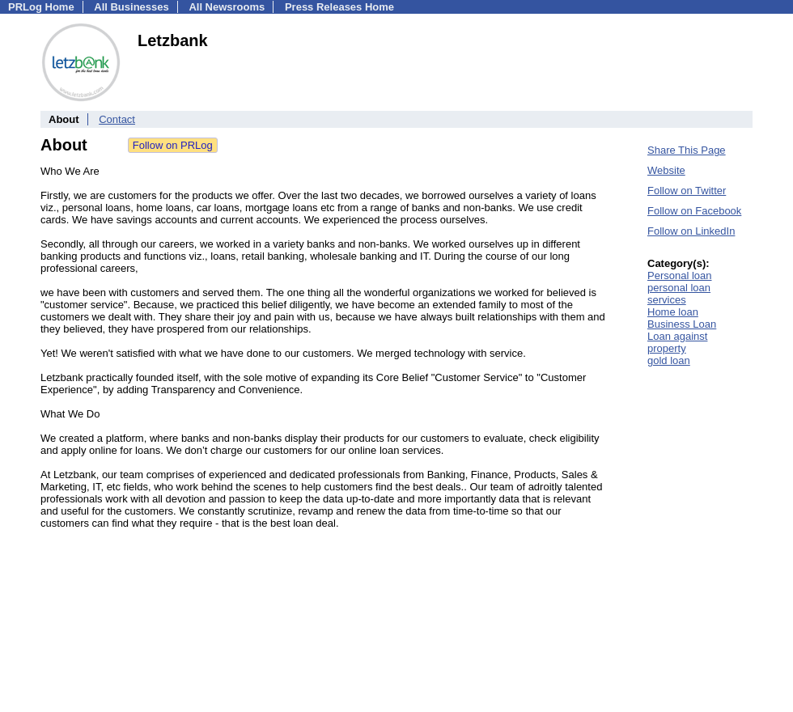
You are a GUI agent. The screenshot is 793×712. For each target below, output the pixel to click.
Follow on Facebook (694, 211)
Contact (117, 119)
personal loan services (678, 294)
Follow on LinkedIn (691, 231)
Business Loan (681, 324)
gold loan (668, 360)
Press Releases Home (339, 7)
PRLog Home (41, 7)
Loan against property (677, 342)
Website (666, 170)
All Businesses (131, 7)
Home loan (672, 312)
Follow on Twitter (686, 190)
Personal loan (679, 275)
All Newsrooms (227, 7)
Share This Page (686, 150)
